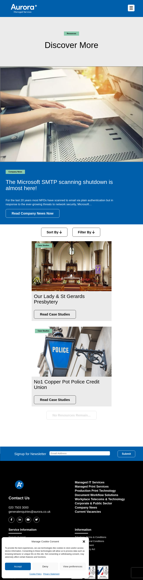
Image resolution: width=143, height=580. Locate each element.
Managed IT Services (89, 482)
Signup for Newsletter (63, 454)
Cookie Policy (35, 574)
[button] (84, 541)
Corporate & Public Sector (93, 503)
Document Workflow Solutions (96, 495)
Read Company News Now (32, 213)
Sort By (54, 232)
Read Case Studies (55, 314)
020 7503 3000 (18, 507)
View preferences (72, 566)
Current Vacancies (88, 511)
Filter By (86, 232)
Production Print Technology (95, 490)
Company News (86, 507)
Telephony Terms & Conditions (90, 537)
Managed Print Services (92, 486)
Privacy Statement (51, 574)
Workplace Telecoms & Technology (100, 499)
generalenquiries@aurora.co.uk (29, 511)
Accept (18, 566)
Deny (45, 566)
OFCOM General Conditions (89, 541)
